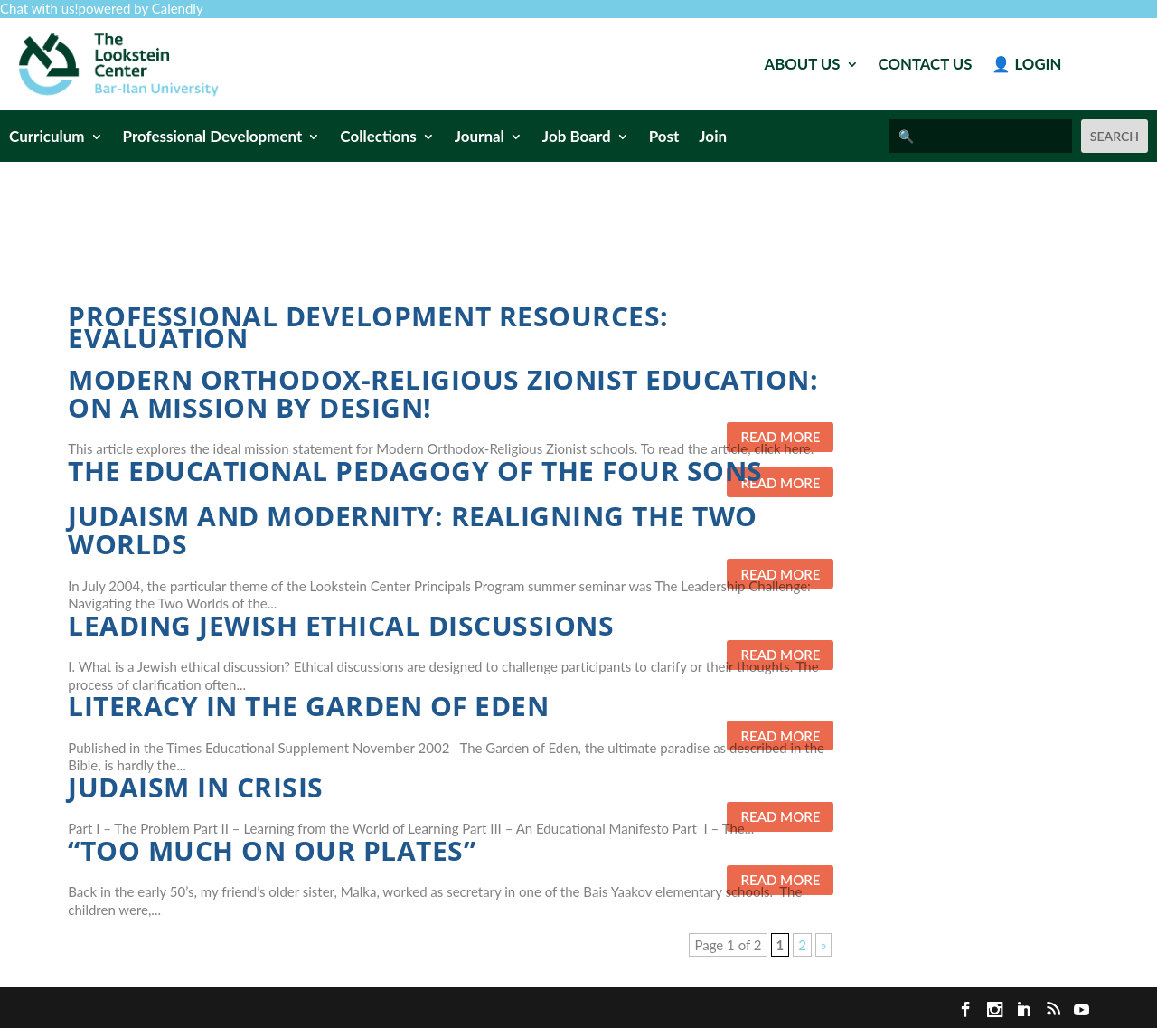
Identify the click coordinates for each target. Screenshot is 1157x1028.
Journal (479, 138)
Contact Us (926, 65)
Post (664, 138)
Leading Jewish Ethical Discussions (341, 625)
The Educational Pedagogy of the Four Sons (415, 470)
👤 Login (1026, 65)
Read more (780, 437)
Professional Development (213, 138)
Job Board (576, 138)
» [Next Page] (823, 945)
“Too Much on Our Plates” (271, 850)
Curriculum (47, 138)
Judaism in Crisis (196, 787)
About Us (803, 65)
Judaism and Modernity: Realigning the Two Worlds (412, 529)
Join (713, 138)
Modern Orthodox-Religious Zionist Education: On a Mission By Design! (443, 393)
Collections (378, 138)
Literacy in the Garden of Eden (308, 705)
